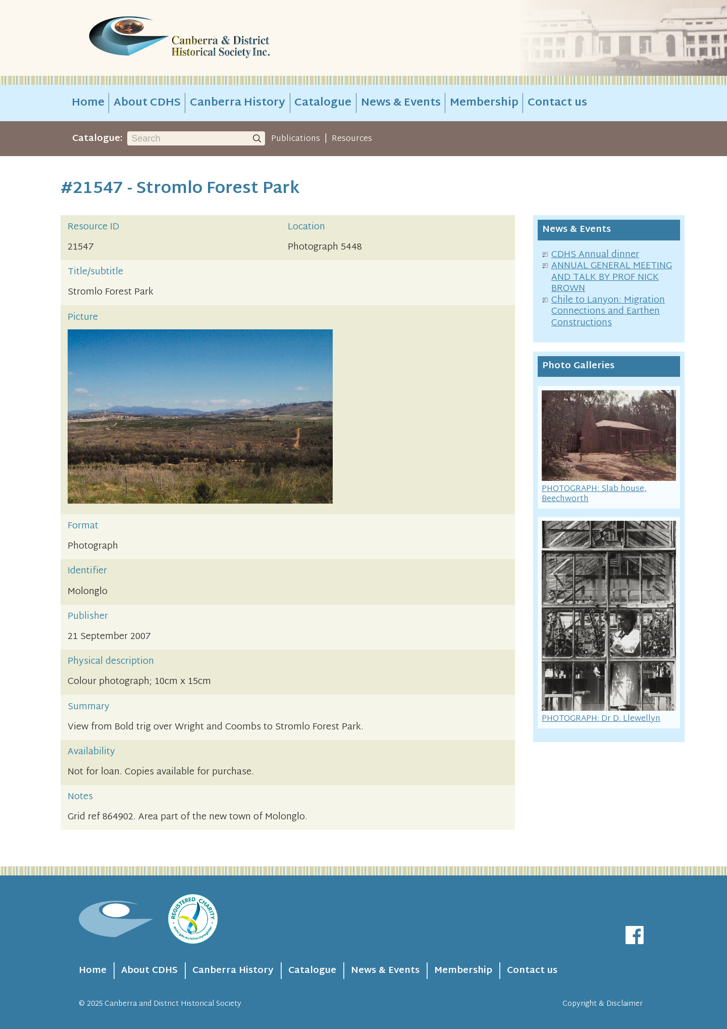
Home (88, 103)
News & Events (401, 103)
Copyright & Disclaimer (602, 1004)
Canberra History (237, 103)
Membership (484, 103)
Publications (295, 138)
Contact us (557, 103)
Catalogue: (97, 138)
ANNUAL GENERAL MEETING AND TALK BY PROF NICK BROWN (611, 277)
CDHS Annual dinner (595, 255)
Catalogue (322, 103)
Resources (352, 138)
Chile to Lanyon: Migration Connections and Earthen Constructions (608, 311)
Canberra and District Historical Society (173, 1004)
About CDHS (147, 103)
